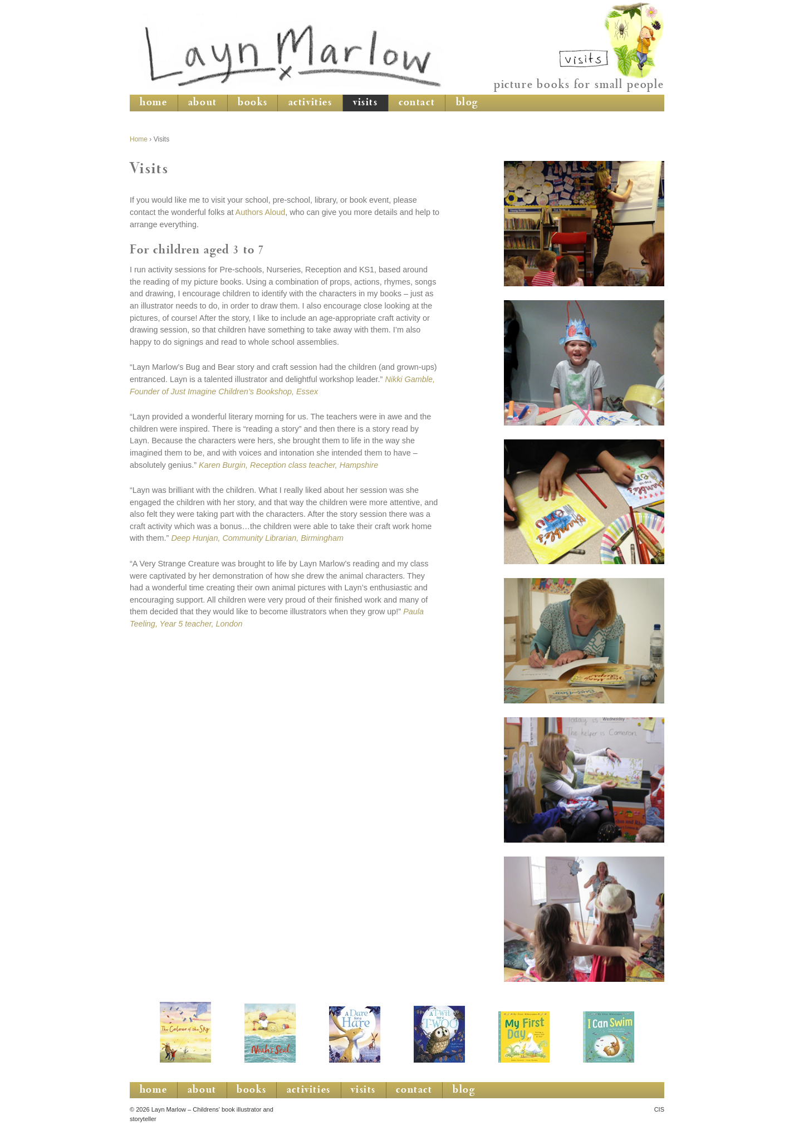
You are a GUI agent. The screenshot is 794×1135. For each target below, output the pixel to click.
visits (365, 103)
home (153, 103)
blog (467, 103)
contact (417, 103)
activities (310, 103)
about (202, 103)
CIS (659, 1109)
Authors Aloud (261, 212)
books (252, 103)
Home (139, 139)
